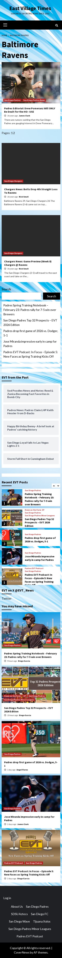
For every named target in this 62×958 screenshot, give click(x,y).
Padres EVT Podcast (34, 568)
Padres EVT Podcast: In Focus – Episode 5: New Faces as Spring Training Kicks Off (30, 354)
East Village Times (30, 8)
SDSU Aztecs (19, 914)
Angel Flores (22, 769)
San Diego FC (39, 914)
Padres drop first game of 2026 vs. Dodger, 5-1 (30, 333)
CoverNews (21, 952)
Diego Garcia (24, 661)
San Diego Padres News (34, 100)
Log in (7, 898)
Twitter (7, 598)
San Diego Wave (19, 921)
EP (43, 510)
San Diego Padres (12, 100)
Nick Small (24, 196)
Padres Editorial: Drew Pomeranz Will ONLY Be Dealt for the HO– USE (29, 110)
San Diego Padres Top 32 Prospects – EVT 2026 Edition (30, 322)
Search (6, 289)
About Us (17, 906)
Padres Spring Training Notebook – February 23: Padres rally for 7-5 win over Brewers (29, 309)
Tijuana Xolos (41, 921)
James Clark (24, 115)
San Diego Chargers (13, 181)
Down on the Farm (33, 510)
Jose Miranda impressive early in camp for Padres (30, 344)
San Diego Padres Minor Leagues (40, 516)
